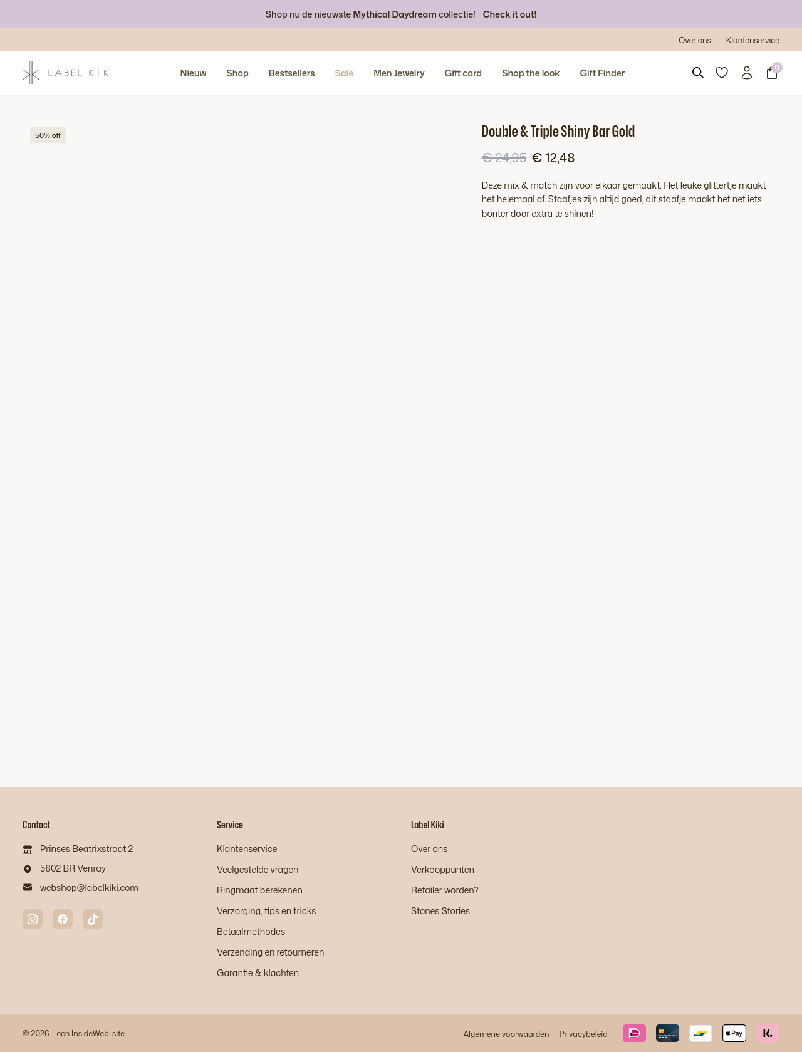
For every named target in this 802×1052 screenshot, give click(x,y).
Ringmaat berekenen (260, 890)
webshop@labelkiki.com (89, 887)
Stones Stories (440, 911)
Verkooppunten (442, 869)
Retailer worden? (445, 890)
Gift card (463, 73)
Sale (344, 73)
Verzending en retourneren (270, 952)
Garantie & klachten (258, 973)
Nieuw (193, 73)
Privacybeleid (583, 1033)
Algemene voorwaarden (506, 1033)
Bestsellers (292, 73)
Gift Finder (602, 73)
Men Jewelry (399, 73)
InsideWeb (90, 1033)
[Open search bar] (698, 72)
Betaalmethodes (251, 931)
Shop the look (531, 73)
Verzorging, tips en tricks (266, 911)
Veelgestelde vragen (257, 869)
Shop (237, 73)
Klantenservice (752, 40)
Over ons (695, 40)
